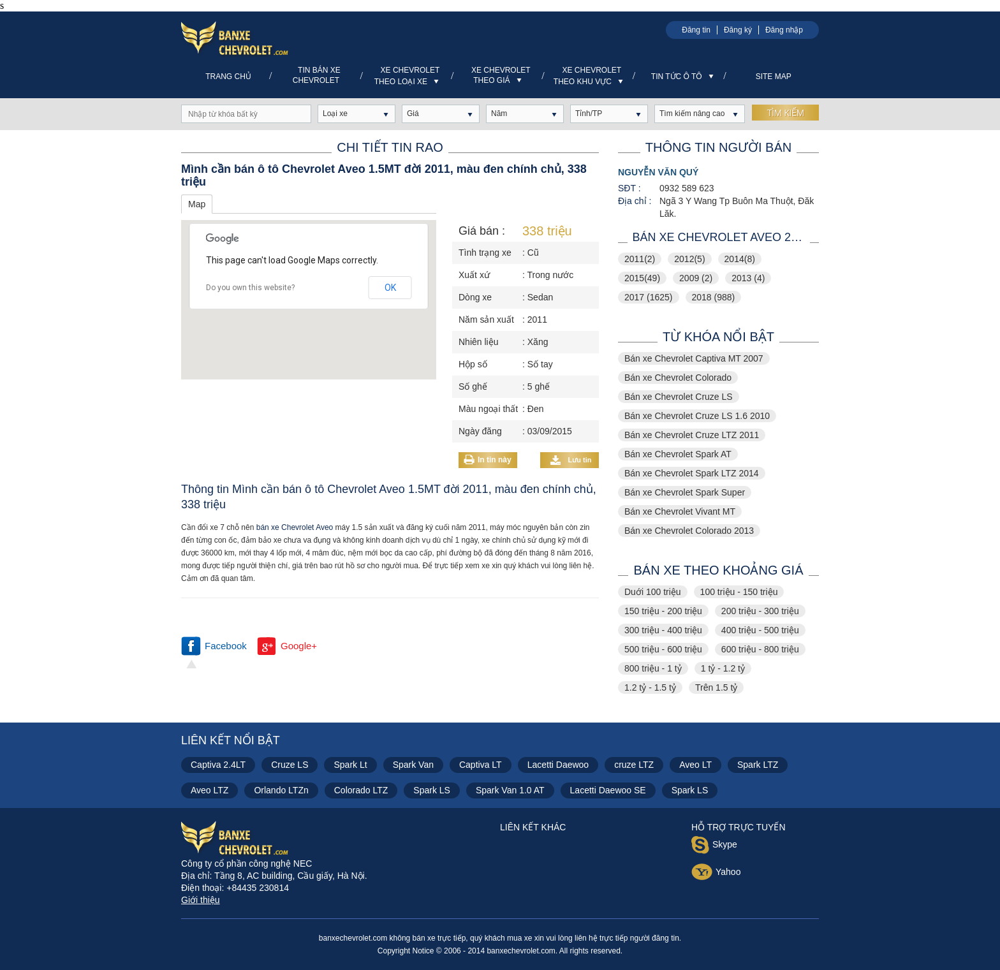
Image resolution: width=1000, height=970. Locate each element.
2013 (748, 278)
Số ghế (473, 386)
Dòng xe (475, 297)
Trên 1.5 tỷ (716, 687)
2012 (689, 259)
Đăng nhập (784, 30)
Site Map (773, 76)
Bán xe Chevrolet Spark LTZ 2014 (691, 473)
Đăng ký (738, 30)
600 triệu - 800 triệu (760, 649)
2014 (739, 259)
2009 (695, 278)
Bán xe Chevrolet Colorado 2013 (689, 530)
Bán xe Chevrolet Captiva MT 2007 (693, 358)
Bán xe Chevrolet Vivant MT (679, 511)
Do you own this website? (250, 287)
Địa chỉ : (634, 201)
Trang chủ (228, 76)
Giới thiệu (200, 900)
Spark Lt (350, 765)
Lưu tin (570, 460)
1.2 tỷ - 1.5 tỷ (650, 687)
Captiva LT (480, 765)
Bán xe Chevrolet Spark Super (684, 492)
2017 (648, 297)
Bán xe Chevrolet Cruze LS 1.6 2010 (697, 416)
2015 (642, 278)
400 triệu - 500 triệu (760, 630)
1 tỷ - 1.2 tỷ (723, 668)
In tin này (494, 459)
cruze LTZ (634, 765)
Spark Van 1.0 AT (510, 790)
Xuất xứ (474, 275)
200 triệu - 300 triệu (760, 611)
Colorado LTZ (361, 790)
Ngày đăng (480, 431)
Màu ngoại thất (488, 409)
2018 (713, 297)
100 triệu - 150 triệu (739, 592)
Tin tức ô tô (682, 76)
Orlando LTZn (281, 790)
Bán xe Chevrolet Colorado (678, 377)
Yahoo (715, 873)
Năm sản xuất (486, 319)
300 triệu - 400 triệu (663, 630)
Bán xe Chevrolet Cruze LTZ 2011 (691, 435)
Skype (714, 846)
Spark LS (431, 790)
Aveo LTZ (209, 790)
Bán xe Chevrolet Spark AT (678, 454)
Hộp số (473, 364)
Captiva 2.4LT (218, 765)
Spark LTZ (757, 765)
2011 (639, 259)
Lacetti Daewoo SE (608, 790)
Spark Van (413, 765)
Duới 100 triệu (652, 592)
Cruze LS (289, 765)
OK (390, 288)
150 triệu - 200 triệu (663, 611)
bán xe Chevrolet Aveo (295, 527)
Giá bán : (482, 230)
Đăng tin (696, 30)
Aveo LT (695, 765)
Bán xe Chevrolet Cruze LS (678, 397)
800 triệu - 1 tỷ (653, 668)
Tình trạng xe (485, 252)
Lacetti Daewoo (558, 765)
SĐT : (629, 188)
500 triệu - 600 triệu (663, 649)
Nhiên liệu (478, 342)
